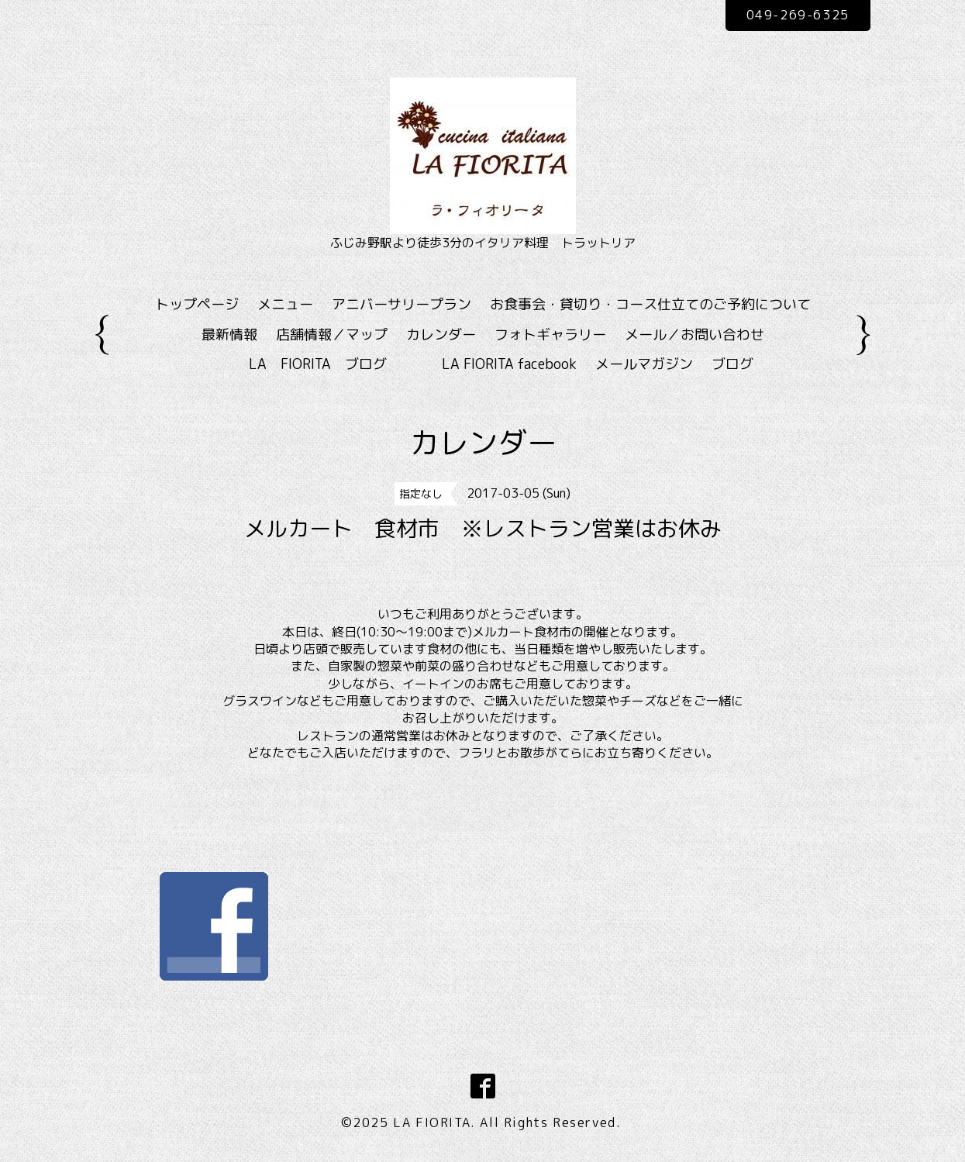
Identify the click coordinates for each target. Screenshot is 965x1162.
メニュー (285, 304)
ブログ (732, 364)
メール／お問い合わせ (694, 334)
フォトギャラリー (550, 334)
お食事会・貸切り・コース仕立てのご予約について (650, 304)
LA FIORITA (431, 1122)
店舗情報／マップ (332, 334)
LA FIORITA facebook (509, 364)
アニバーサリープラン (401, 304)
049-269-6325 (798, 14)
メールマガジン (644, 364)
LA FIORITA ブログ (340, 364)
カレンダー (441, 334)
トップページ (197, 304)
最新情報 (229, 334)
